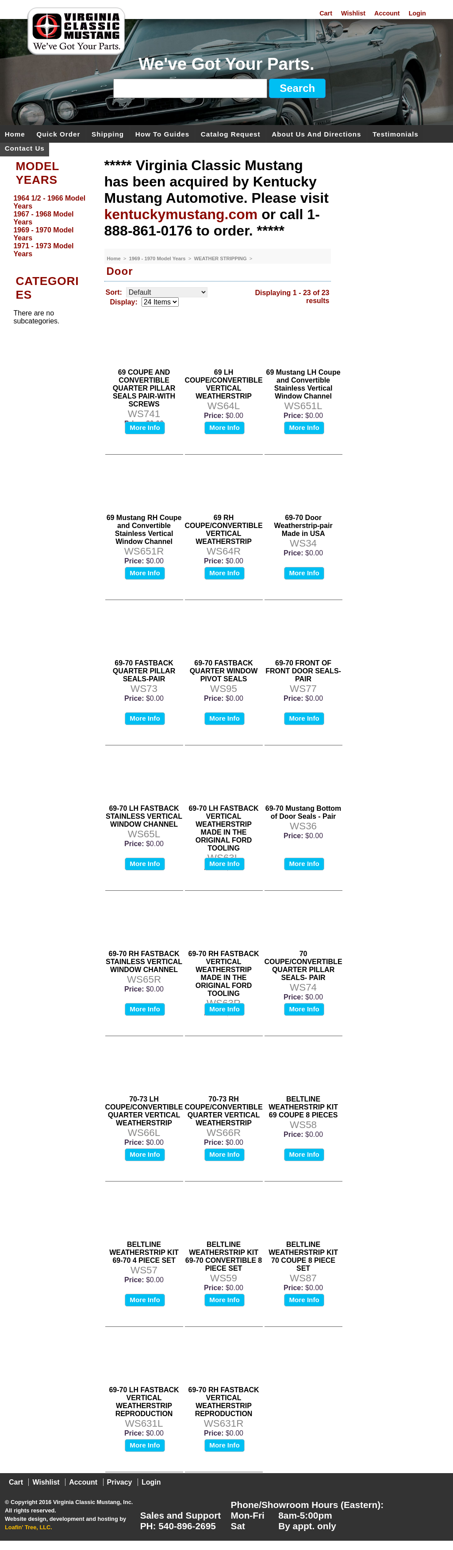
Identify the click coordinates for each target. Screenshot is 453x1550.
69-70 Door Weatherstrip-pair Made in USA (303, 525)
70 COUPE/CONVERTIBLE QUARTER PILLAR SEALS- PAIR (303, 965)
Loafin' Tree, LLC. (28, 1527)
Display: (124, 302)
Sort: (114, 292)
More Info (145, 427)
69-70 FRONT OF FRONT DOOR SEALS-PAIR (303, 671)
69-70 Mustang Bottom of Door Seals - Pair (303, 812)
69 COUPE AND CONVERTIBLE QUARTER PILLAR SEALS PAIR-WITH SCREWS (144, 388)
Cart (325, 13)
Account (387, 13)
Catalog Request (231, 133)
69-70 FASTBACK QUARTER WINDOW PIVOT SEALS (224, 671)
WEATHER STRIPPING (221, 258)
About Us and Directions (316, 133)
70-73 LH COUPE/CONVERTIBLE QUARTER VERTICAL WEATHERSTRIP (144, 1111)
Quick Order (59, 133)
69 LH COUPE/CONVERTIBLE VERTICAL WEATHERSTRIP (224, 384)
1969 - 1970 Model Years (158, 258)
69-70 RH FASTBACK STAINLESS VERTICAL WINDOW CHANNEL (144, 961)
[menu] (49, 226)
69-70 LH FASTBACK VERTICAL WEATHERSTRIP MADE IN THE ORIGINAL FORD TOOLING (223, 828)
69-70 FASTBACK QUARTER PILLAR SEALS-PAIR (144, 671)
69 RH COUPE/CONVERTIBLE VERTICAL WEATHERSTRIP (224, 529)
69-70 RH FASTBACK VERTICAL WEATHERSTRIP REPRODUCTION (223, 1401)
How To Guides (162, 133)
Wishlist (353, 13)
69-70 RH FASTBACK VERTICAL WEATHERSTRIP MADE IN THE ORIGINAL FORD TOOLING (223, 973)
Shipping (108, 133)
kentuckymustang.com (181, 214)
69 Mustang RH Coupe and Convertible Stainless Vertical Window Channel (144, 529)
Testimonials (395, 133)
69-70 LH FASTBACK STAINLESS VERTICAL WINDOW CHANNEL (144, 816)
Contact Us (25, 148)
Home (15, 133)
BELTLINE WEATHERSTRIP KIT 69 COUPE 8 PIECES (303, 1107)
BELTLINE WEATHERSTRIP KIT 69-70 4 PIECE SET (144, 1252)
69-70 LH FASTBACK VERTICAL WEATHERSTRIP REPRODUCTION (144, 1401)
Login (417, 13)
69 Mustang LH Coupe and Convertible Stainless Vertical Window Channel (303, 384)
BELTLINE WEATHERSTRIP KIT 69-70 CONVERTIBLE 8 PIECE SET (223, 1256)
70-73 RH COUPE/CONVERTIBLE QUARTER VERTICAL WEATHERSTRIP (224, 1111)
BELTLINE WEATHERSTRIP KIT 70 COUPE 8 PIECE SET (303, 1256)
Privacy (119, 1482)
